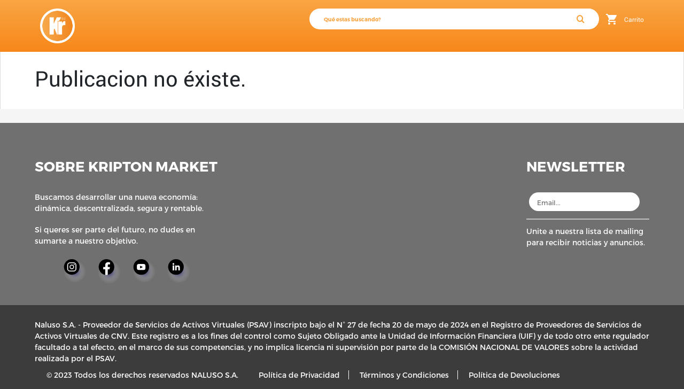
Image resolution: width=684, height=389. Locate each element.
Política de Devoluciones (514, 374)
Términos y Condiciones (404, 374)
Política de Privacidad (299, 374)
